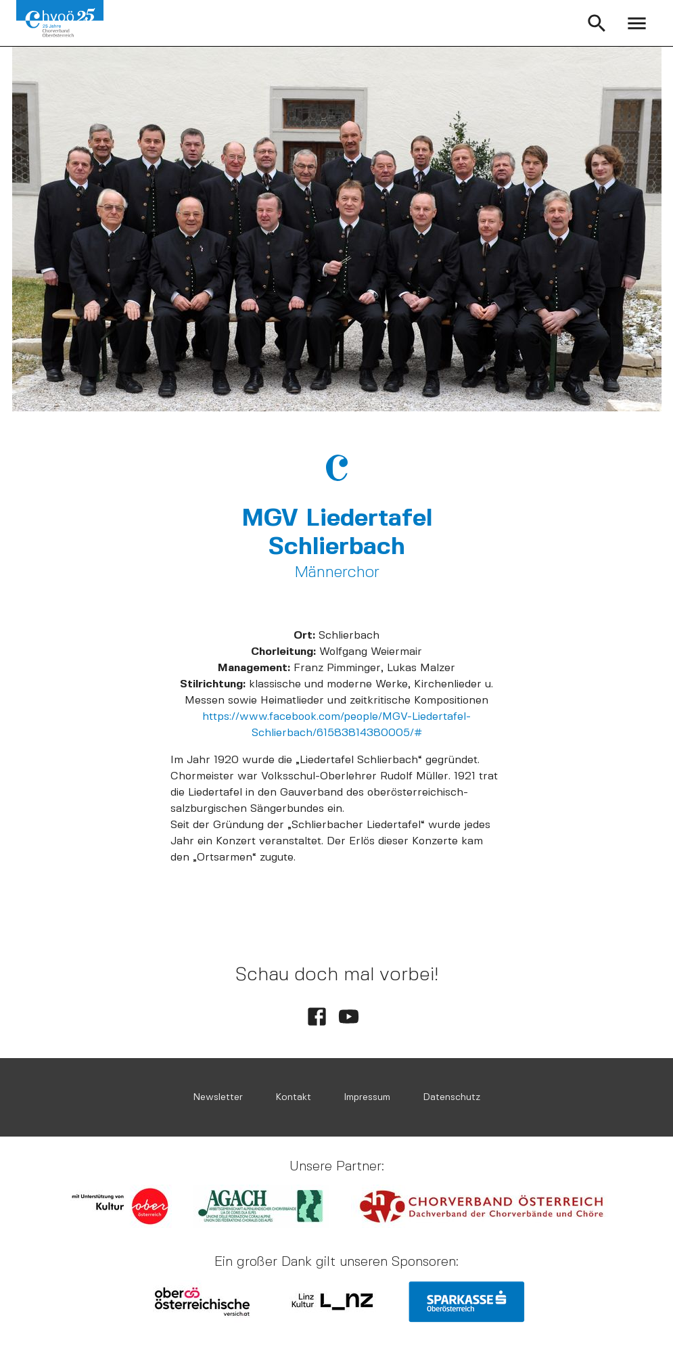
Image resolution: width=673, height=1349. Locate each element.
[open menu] (637, 23)
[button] (597, 23)
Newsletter (218, 1097)
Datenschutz (451, 1097)
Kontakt (293, 1097)
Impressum (367, 1097)
